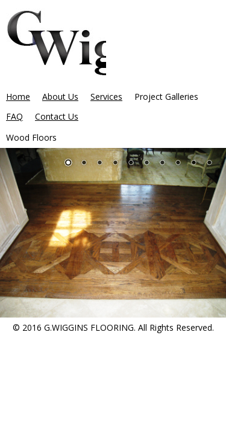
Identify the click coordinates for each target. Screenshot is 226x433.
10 (209, 163)
